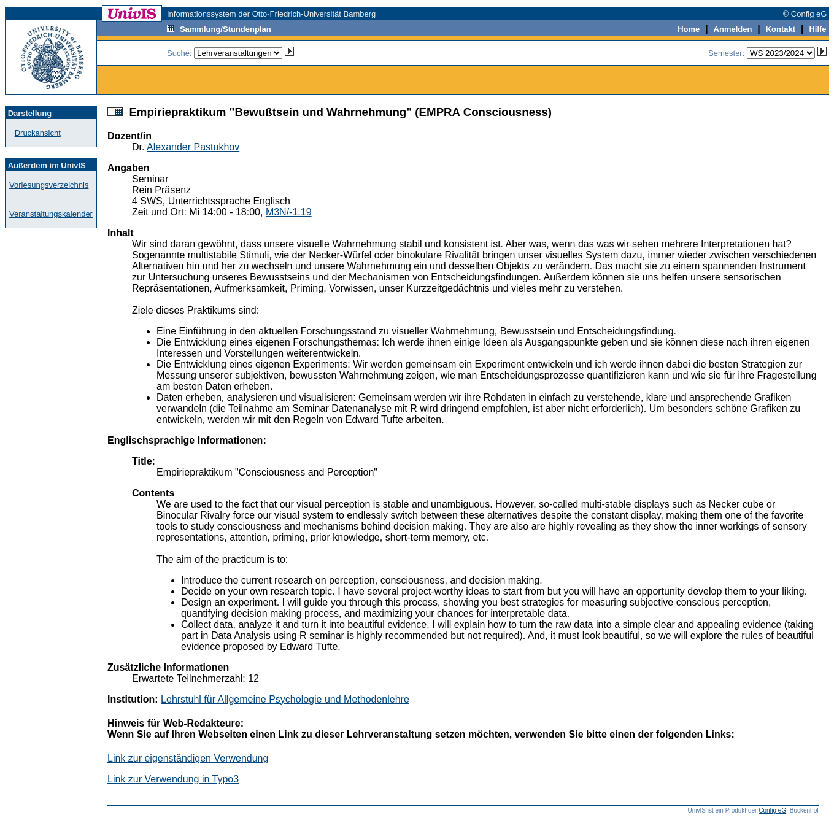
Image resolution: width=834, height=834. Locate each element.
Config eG (772, 810)
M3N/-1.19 (289, 212)
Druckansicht (38, 132)
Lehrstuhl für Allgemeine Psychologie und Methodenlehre (285, 699)
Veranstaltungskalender (51, 213)
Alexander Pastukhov (193, 147)
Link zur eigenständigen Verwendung (187, 758)
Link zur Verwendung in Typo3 (173, 779)
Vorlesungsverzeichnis (48, 185)
